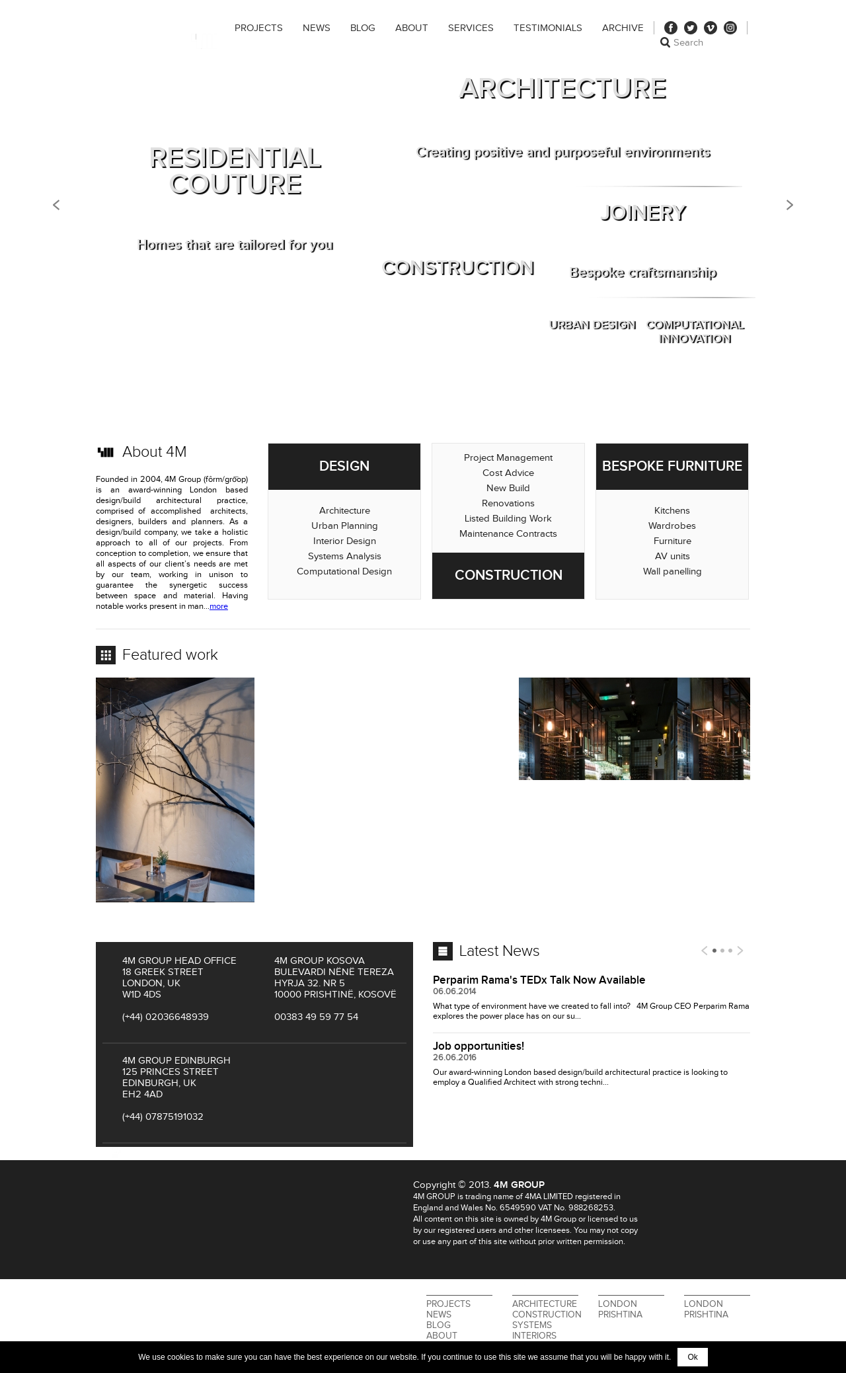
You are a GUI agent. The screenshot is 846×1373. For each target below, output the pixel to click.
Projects (259, 28)
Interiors (534, 1336)
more (219, 606)
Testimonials (548, 28)
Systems (532, 1325)
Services (471, 28)
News (316, 28)
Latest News (499, 951)
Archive (623, 28)
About (411, 28)
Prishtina (620, 1315)
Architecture (544, 1304)
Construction (547, 1315)
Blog (362, 28)
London (617, 1304)
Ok (692, 1357)
